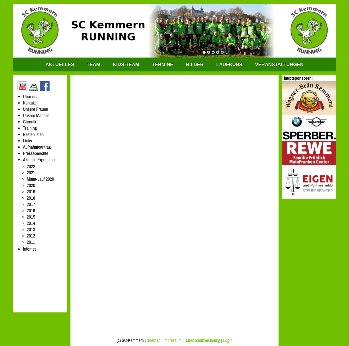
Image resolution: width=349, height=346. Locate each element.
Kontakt (29, 103)
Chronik (29, 122)
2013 (31, 229)
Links (27, 141)
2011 (31, 242)
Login (227, 340)
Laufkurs (229, 64)
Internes (30, 249)
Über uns (30, 96)
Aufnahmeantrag (37, 147)
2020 (31, 185)
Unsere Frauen (35, 109)
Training (30, 128)
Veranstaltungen (279, 64)
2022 (31, 166)
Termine (162, 64)
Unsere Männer (36, 115)
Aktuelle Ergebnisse (40, 159)
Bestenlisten (33, 134)
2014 (31, 223)
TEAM (93, 64)
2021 (31, 173)
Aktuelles (59, 64)
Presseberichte (35, 153)
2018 (31, 198)
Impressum (172, 340)
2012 (31, 236)
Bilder (195, 64)
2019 (31, 192)
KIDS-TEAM (126, 64)
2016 (31, 210)
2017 (31, 204)
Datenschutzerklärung (202, 340)
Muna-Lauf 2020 (40, 179)
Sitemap (153, 340)
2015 (31, 217)
